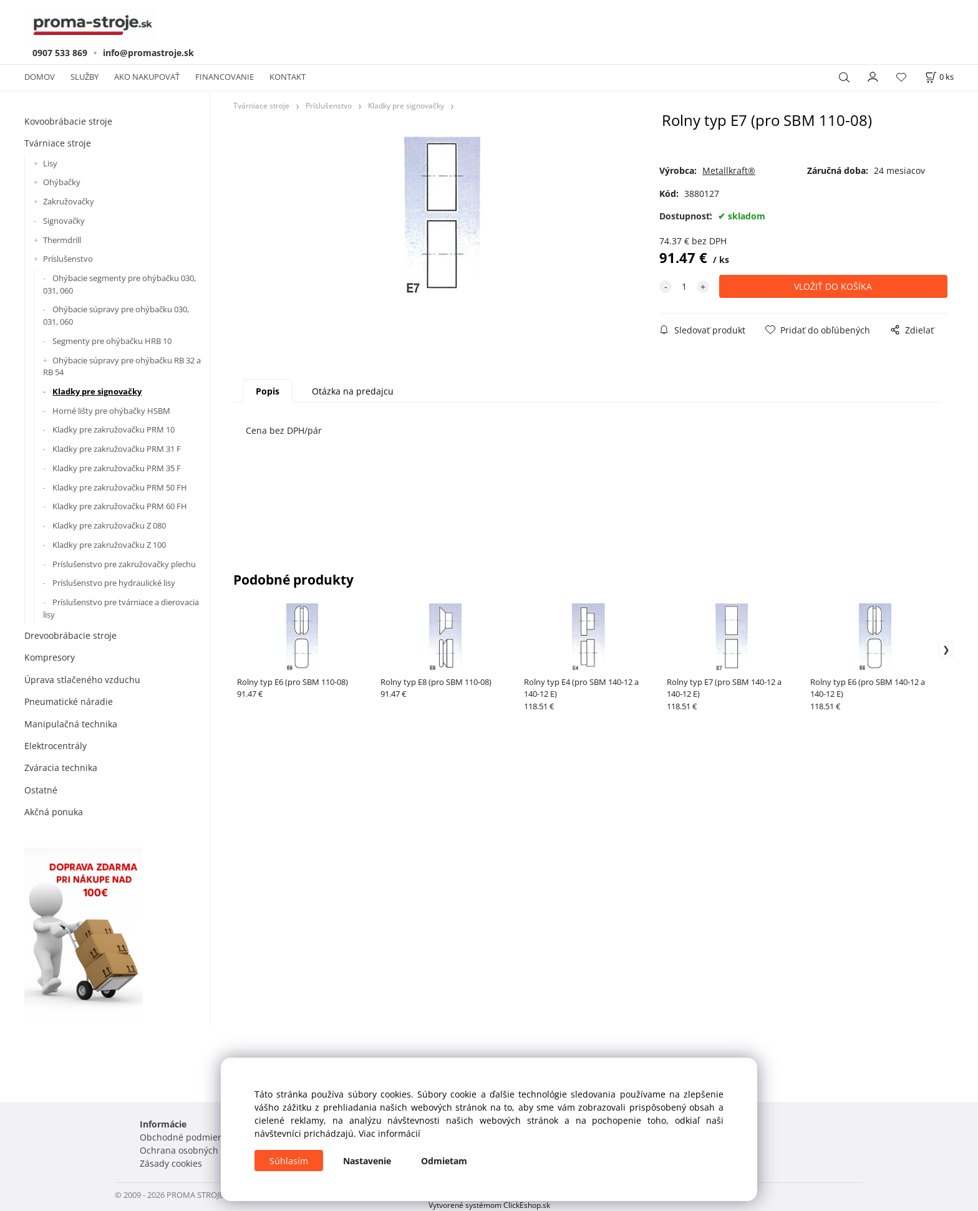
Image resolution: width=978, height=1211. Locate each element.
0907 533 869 (59, 53)
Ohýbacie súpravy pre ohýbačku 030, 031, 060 (116, 315)
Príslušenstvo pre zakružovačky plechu (124, 564)
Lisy (50, 163)
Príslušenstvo (68, 258)
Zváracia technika (60, 767)
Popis (267, 391)
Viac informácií (389, 1133)
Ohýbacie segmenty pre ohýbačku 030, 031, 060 (119, 284)
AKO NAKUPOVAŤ (147, 76)
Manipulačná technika (70, 724)
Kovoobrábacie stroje (68, 121)
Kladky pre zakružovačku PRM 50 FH (119, 487)
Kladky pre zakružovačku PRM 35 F (116, 468)
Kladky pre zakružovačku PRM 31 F (116, 448)
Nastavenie (367, 1161)
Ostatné (40, 790)
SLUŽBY (84, 76)
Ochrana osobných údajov (194, 1150)
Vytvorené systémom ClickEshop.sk (489, 1205)
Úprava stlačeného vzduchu (82, 680)
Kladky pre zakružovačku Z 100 (109, 544)
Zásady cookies (171, 1163)
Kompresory (49, 657)
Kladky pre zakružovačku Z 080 (109, 525)
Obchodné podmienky (186, 1137)
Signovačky (64, 220)
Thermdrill (62, 240)
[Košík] (939, 77)
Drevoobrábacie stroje (70, 635)
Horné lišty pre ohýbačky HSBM (111, 410)
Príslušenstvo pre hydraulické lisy (113, 582)
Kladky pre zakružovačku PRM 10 (113, 429)
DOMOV (39, 76)
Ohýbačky (61, 182)
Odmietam (444, 1161)
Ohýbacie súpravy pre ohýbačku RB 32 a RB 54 (122, 366)
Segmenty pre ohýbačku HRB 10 (112, 341)
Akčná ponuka (53, 812)
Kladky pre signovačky (97, 391)
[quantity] (684, 286)
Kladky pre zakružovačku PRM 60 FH (119, 506)
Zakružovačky (68, 201)
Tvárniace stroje (57, 143)
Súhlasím (288, 1161)
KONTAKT (287, 76)
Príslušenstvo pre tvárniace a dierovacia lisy (121, 608)
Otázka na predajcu (353, 391)
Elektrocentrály (55, 746)
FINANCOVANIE (224, 76)
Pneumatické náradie (68, 701)
